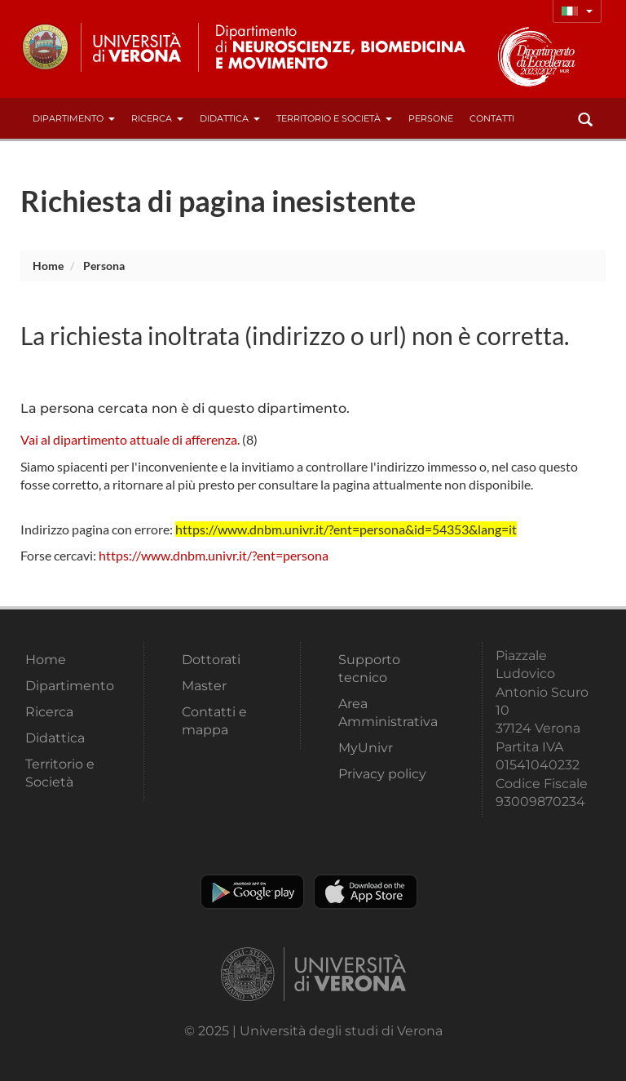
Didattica (230, 118)
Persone (430, 118)
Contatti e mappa (214, 721)
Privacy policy (382, 774)
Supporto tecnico (369, 668)
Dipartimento (74, 118)
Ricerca (157, 118)
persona (104, 265)
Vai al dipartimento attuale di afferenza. (130, 439)
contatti (492, 118)
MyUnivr (365, 747)
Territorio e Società (334, 118)
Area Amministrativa (388, 712)
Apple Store (366, 891)
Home (48, 265)
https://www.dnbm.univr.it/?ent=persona (213, 555)
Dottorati (211, 659)
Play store (252, 891)
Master (204, 685)
